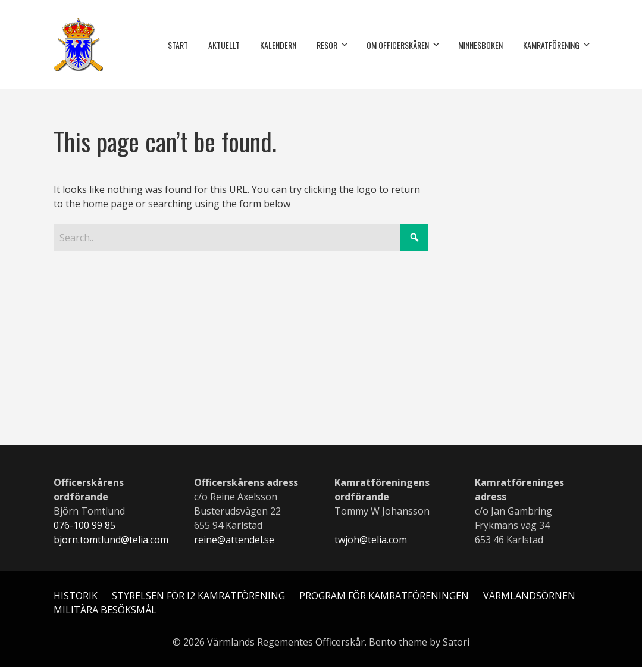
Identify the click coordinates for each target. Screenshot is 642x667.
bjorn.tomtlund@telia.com (111, 539)
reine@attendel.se (234, 539)
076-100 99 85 (84, 525)
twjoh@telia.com (370, 539)
